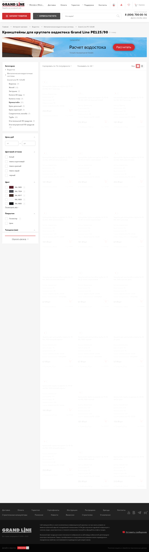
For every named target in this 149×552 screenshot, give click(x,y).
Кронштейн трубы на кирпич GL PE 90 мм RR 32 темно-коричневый (93, 158)
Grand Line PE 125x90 (16, 80)
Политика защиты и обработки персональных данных (127, 548)
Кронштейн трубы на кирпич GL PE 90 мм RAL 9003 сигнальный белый (93, 98)
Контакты (103, 5)
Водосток (10, 69)
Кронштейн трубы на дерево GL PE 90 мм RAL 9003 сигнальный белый (57, 158)
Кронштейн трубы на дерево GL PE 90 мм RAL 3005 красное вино (57, 218)
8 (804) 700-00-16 (136, 14)
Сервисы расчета (46, 16)
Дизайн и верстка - (15, 547)
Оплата (64, 5)
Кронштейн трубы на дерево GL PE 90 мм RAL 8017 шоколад (128, 98)
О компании (105, 515)
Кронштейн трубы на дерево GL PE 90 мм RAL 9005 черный (93, 398)
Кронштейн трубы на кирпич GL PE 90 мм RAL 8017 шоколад (57, 87)
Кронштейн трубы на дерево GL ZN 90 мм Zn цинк (128, 398)
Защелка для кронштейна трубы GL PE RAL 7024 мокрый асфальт (57, 338)
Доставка (52, 5)
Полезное (39, 515)
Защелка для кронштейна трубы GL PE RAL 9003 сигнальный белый (57, 278)
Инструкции (72, 510)
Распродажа (90, 510)
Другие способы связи (139, 18)
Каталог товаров (16, 16)
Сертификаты (53, 510)
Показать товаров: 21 (20, 232)
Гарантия (75, 5)
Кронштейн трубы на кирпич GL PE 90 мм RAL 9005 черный (93, 458)
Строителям (87, 515)
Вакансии (70, 515)
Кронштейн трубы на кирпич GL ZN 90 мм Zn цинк (129, 458)
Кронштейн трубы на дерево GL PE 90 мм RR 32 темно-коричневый (93, 218)
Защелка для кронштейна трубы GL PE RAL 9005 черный (93, 338)
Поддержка (89, 5)
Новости (54, 515)
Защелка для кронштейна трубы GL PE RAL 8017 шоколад (129, 218)
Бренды (106, 510)
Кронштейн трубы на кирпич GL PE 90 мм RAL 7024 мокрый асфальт (57, 446)
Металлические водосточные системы (19, 74)
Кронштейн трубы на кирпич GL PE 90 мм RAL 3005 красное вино (129, 158)
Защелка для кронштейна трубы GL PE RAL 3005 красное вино (129, 278)
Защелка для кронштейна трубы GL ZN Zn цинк (129, 338)
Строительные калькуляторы (14, 515)
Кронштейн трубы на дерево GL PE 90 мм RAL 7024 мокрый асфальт (57, 387)
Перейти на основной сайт (11, 8)
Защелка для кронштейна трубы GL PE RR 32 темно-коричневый (93, 278)
